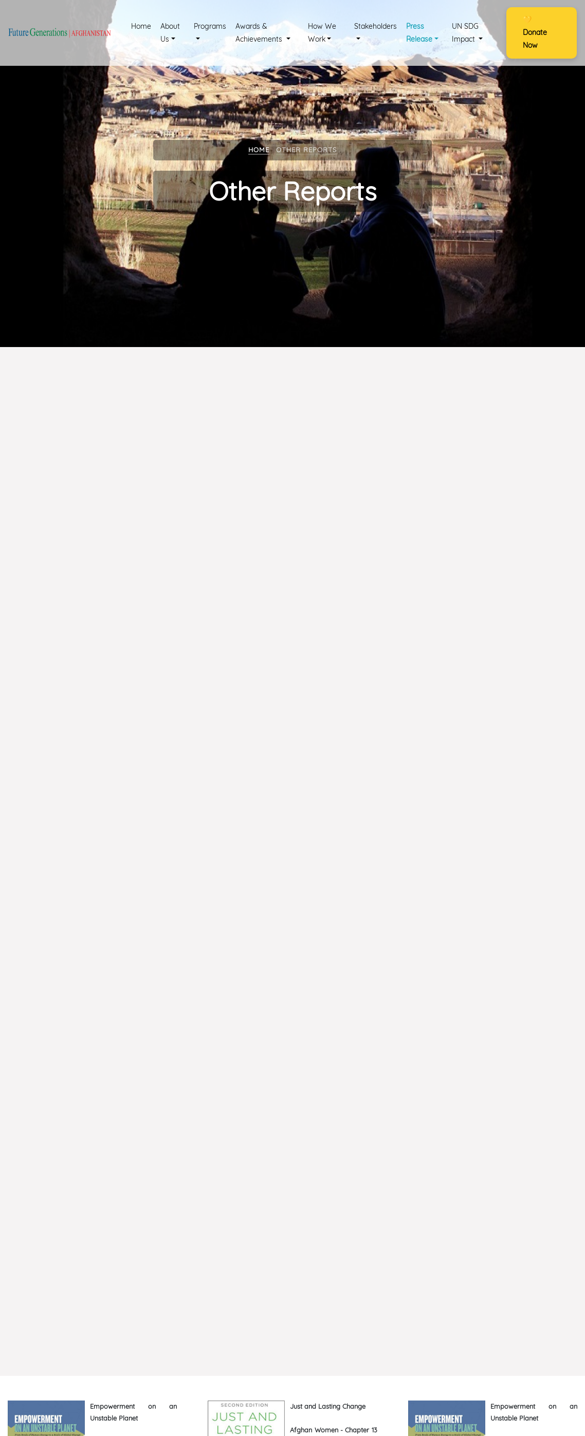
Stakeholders (375, 26)
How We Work (322, 33)
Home (141, 26)
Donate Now (535, 32)
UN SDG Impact (465, 33)
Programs (210, 26)
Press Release (419, 33)
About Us (170, 33)
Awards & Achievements (259, 33)
